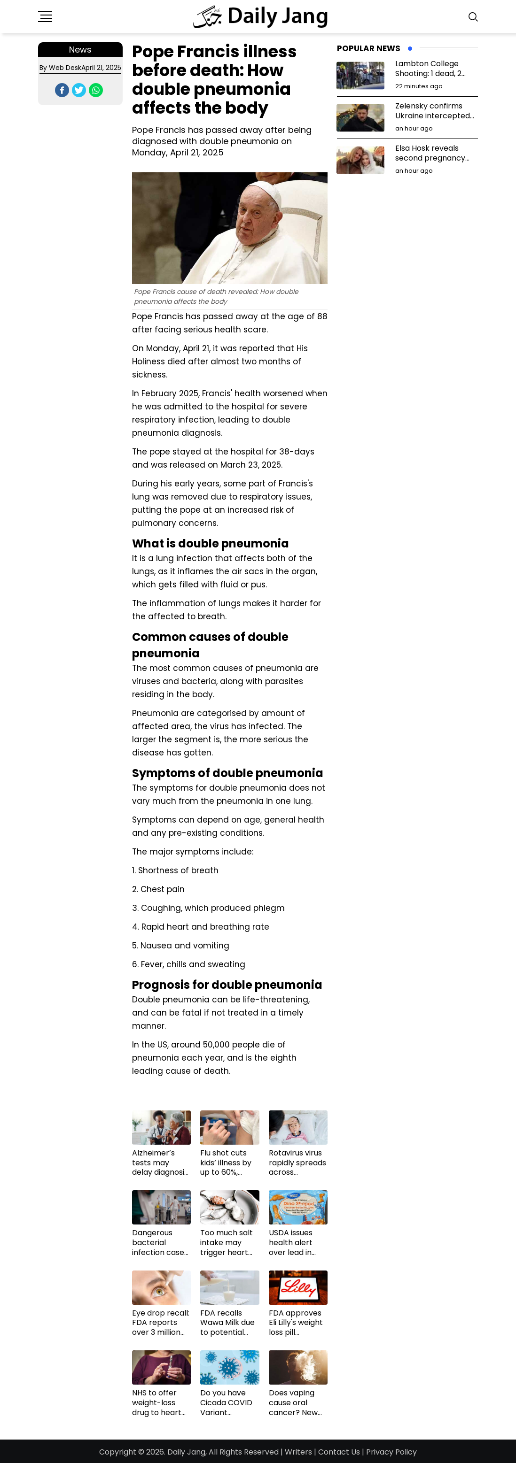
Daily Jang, (187, 1452)
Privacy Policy (391, 1452)
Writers (298, 1452)
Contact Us (339, 1452)
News (80, 49)
